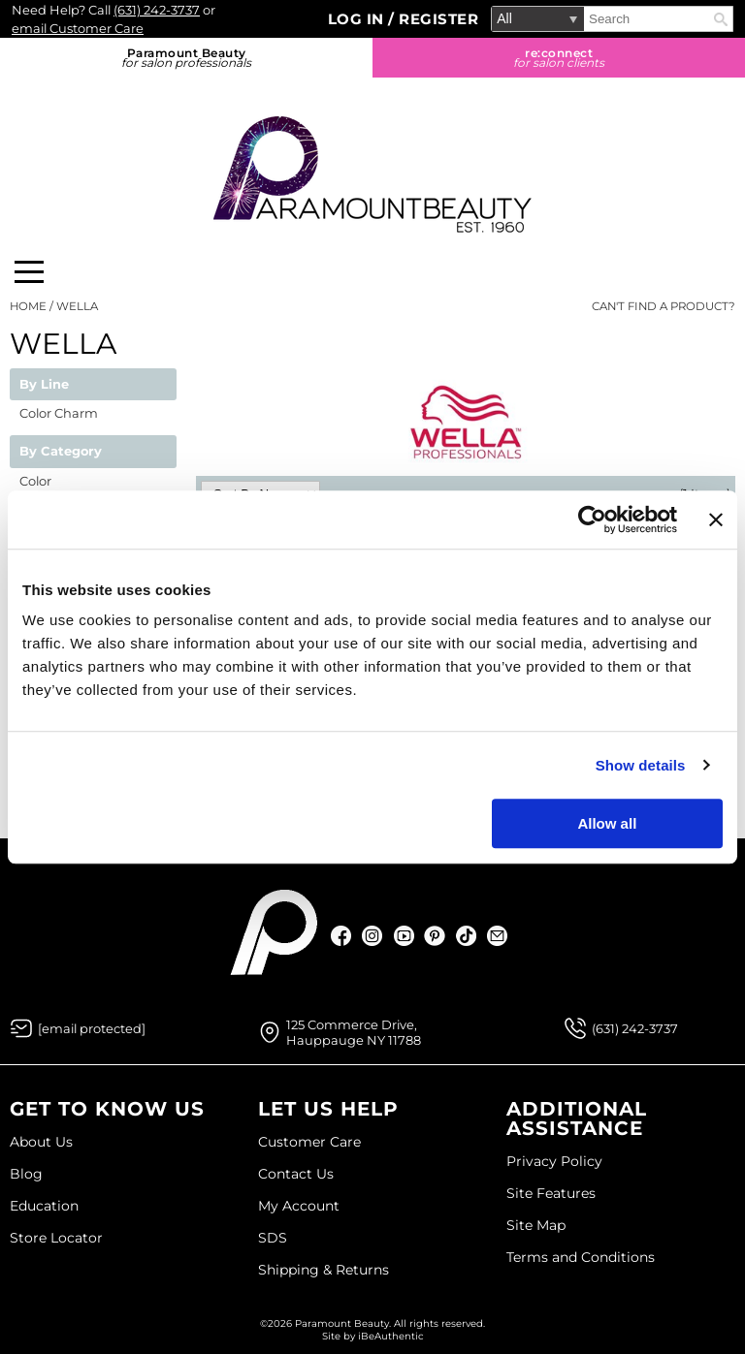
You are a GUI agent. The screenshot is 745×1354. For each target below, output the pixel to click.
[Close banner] (716, 519)
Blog (26, 1173)
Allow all (606, 823)
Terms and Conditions (580, 1257)
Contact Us (296, 1173)
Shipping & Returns (323, 1269)
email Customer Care (78, 28)
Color (35, 480)
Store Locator (56, 1237)
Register (438, 19)
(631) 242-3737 (156, 9)
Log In (358, 19)
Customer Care (309, 1141)
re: (559, 58)
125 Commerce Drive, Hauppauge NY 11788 (353, 1032)
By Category (60, 451)
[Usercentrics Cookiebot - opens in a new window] (592, 519)
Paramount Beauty (186, 58)
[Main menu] (29, 272)
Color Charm (58, 413)
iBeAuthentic (391, 1336)
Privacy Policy (554, 1161)
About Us (41, 1141)
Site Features (551, 1193)
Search (721, 19)
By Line (44, 385)
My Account (299, 1205)
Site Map (536, 1225)
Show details (641, 765)
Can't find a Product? (663, 306)
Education (44, 1205)
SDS (272, 1237)
